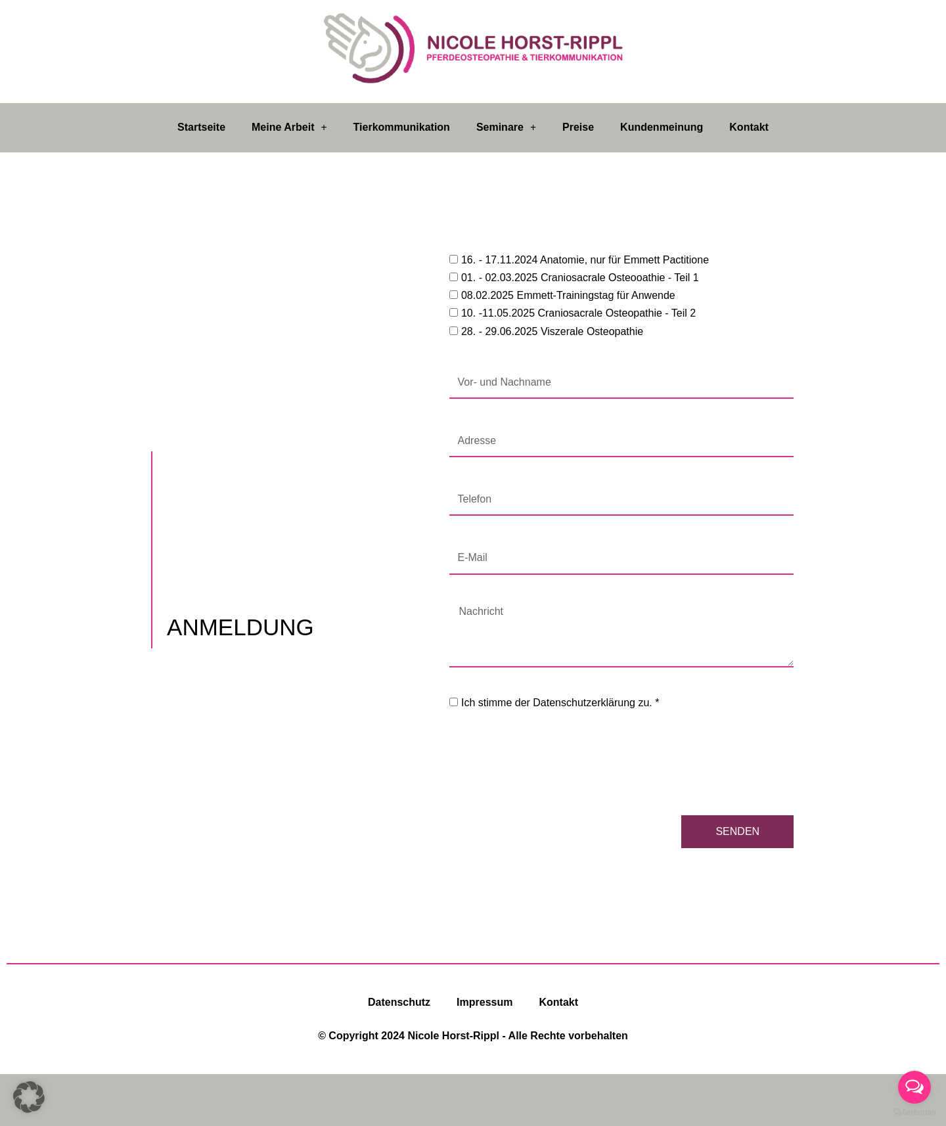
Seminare (506, 127)
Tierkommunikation (401, 127)
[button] (29, 1097)
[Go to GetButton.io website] (914, 1112)
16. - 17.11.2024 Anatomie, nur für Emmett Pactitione (585, 259)
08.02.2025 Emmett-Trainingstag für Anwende (568, 295)
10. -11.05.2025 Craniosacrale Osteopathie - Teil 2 (578, 313)
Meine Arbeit (289, 127)
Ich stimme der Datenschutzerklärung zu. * (560, 702)
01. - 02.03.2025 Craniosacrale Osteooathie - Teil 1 (580, 277)
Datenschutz (399, 1002)
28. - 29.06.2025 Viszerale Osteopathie (552, 331)
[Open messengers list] (914, 1087)
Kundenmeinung (661, 127)
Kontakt (749, 127)
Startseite (201, 127)
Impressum (484, 1002)
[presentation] (549, 763)
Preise (578, 127)
